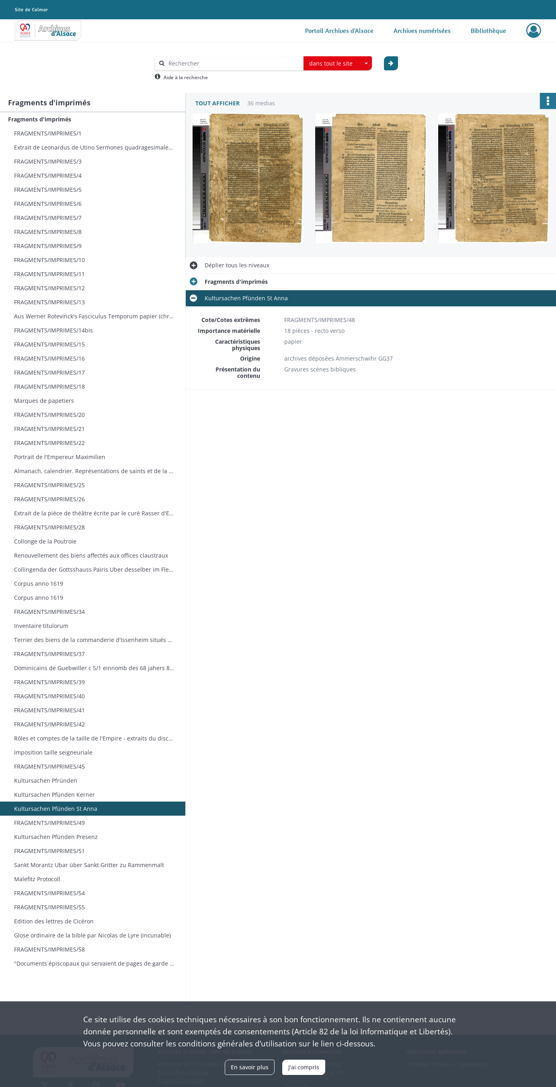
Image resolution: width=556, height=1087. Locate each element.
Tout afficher (217, 103)
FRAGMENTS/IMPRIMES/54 (49, 893)
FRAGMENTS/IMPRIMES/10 (49, 260)
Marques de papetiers (44, 400)
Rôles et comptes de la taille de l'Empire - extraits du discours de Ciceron (94, 738)
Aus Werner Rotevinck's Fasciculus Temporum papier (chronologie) (94, 316)
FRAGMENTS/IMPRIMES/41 (49, 710)
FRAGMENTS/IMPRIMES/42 (49, 724)
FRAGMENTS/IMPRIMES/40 (49, 696)
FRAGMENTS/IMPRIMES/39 (49, 682)
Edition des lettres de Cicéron (54, 921)
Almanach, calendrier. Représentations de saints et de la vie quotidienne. (94, 471)
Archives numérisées (422, 31)
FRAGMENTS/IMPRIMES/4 (48, 175)
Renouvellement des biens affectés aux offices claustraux (91, 555)
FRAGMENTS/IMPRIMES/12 (49, 288)
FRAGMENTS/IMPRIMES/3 (48, 161)
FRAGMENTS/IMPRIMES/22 (49, 443)
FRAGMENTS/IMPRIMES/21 (49, 429)
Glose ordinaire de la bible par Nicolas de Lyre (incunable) (92, 935)
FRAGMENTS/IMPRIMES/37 (49, 654)
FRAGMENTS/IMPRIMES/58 (49, 949)
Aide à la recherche (186, 77)
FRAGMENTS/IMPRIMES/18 (49, 386)
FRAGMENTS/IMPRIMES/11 (49, 274)
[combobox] (338, 63)
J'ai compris (303, 1067)
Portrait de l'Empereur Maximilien (59, 457)
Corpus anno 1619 (38, 583)
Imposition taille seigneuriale (53, 752)
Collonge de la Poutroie (45, 541)
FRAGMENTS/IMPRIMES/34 (49, 611)
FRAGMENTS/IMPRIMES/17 (49, 372)
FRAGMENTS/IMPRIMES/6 (48, 203)
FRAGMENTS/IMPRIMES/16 (49, 358)
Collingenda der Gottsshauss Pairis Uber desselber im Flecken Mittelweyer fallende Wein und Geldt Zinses (94, 569)
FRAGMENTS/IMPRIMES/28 (49, 527)
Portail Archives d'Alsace (339, 31)
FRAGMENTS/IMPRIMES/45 (49, 766)
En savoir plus (250, 1067)
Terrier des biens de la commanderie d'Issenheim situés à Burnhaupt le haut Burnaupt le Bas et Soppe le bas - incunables (94, 640)
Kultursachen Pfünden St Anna (55, 808)
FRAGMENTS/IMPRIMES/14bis (53, 330)
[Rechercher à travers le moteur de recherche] (233, 63)
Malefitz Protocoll (37, 879)
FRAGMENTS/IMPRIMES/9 (48, 246)
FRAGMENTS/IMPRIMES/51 (49, 851)
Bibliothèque (488, 31)
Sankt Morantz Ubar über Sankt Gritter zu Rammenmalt (89, 865)
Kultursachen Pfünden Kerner (54, 794)
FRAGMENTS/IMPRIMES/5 (48, 189)
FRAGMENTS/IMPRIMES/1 (48, 133)
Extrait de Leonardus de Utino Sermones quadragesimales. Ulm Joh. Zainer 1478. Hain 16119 (94, 147)
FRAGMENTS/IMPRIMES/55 (49, 907)
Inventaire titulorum (41, 626)
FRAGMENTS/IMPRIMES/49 (49, 823)
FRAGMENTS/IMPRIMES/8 (48, 232)
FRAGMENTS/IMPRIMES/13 (49, 302)
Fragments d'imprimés (39, 119)
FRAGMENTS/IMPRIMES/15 (49, 344)
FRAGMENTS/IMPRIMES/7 (48, 218)
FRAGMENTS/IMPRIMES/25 (49, 485)
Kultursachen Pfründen (45, 780)
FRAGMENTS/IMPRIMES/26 (49, 499)
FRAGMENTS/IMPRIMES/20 (49, 414)
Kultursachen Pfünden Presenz (56, 837)
